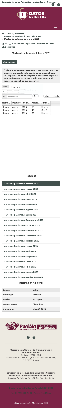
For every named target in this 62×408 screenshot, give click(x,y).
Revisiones (16, 43)
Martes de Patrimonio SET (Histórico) (22, 36)
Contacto (6, 2)
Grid (5, 87)
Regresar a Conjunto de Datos (38, 43)
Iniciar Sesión (39, 2)
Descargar (8, 47)
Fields (56, 96)
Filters (47, 96)
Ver (5, 43)
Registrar (51, 2)
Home (10, 33)
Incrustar (10, 62)
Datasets (19, 33)
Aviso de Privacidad (22, 2)
